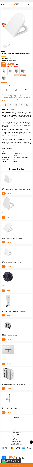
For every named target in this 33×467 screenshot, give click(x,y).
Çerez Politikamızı (15, 462)
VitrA (3, 51)
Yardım (16, 424)
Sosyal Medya (16, 427)
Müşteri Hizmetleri (16, 430)
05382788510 (16, 441)
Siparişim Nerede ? (28, 1)
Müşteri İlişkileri (16, 420)
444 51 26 (16, 434)
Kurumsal (16, 417)
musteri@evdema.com (16, 438)
